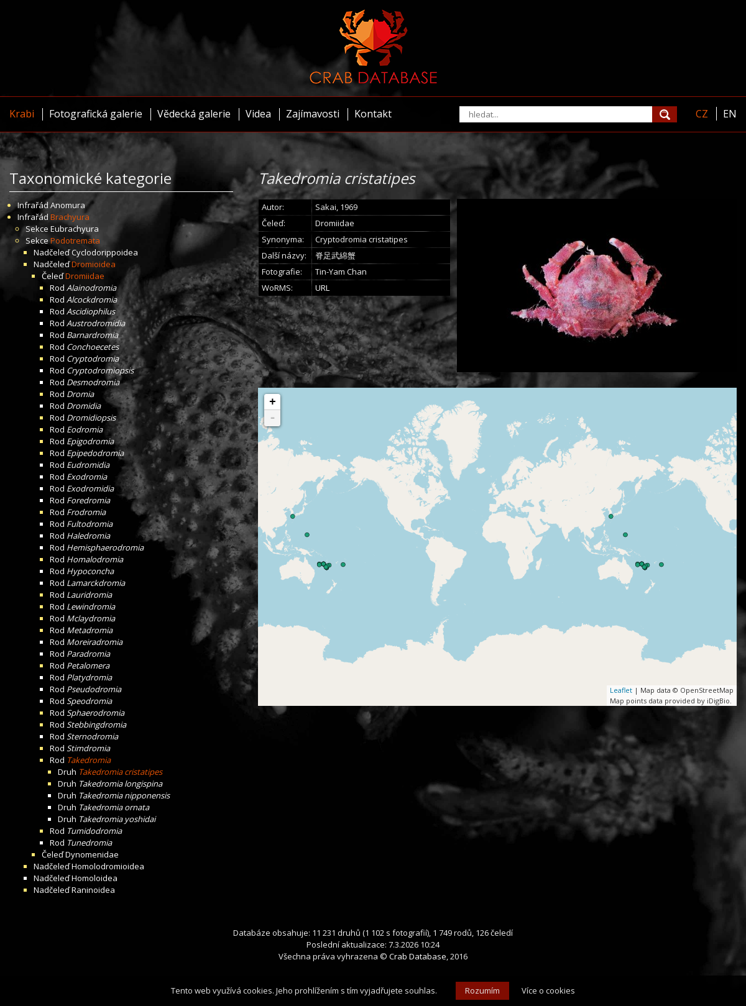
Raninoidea (93, 889)
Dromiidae (84, 275)
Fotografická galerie (95, 114)
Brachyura (70, 216)
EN (730, 114)
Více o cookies (548, 990)
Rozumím (482, 990)
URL (322, 287)
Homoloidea (94, 878)
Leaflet (621, 690)
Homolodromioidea (107, 866)
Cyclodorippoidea (104, 252)
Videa (258, 114)
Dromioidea (93, 264)
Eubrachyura (74, 228)
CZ (702, 114)
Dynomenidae (92, 854)
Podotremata (75, 240)
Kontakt (373, 114)
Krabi (21, 114)
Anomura (67, 205)
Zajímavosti (312, 114)
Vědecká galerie (194, 114)
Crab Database (417, 956)
